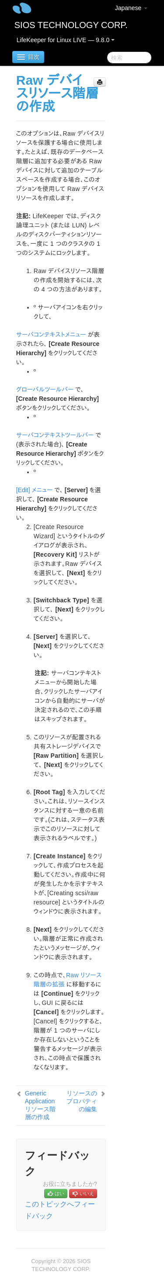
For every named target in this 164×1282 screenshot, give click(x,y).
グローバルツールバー (44, 389)
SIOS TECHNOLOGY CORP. (71, 25)
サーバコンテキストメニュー (51, 334)
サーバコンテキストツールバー (55, 435)
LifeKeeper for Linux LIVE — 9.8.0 (66, 39)
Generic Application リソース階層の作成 (40, 1105)
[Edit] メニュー (34, 489)
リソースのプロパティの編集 (81, 1101)
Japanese (131, 7)
